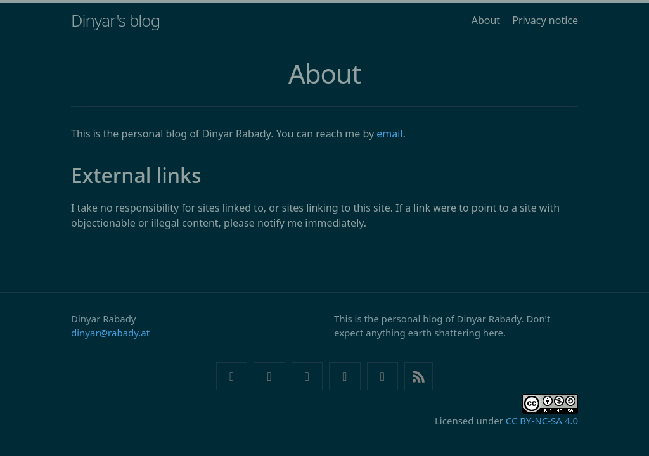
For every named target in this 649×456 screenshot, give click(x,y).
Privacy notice (545, 20)
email (389, 134)
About (486, 20)
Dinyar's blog (115, 20)
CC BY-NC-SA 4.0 (542, 420)
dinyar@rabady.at (110, 332)
